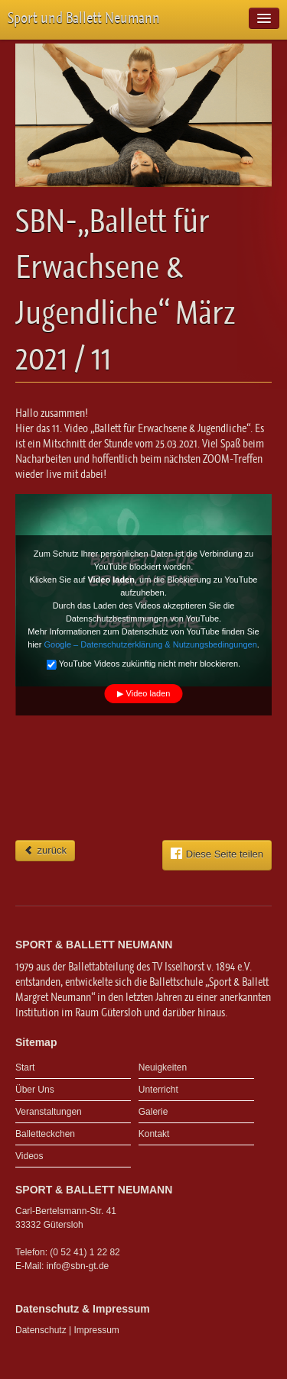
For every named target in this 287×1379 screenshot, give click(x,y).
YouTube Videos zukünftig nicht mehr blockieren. (143, 665)
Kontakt (154, 1134)
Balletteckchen (45, 1134)
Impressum (96, 1330)
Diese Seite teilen (217, 854)
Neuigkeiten (163, 1067)
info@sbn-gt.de (78, 1266)
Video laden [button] (148, 693)
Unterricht (158, 1089)
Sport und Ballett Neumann (84, 18)
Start (24, 1067)
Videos (29, 1156)
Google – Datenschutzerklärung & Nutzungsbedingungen (150, 644)
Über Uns (34, 1089)
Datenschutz (41, 1330)
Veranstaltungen (48, 1111)
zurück (45, 850)
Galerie (153, 1111)
